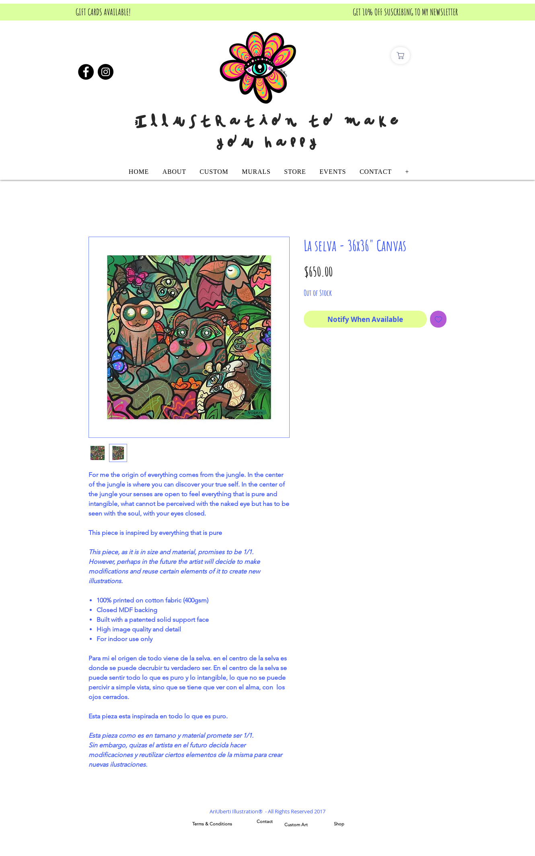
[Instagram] (105, 72)
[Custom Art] (296, 825)
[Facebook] (86, 72)
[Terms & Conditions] (212, 824)
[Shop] (339, 824)
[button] (214, 172)
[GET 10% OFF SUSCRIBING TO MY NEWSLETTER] (405, 12)
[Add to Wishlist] (438, 319)
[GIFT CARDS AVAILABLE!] (103, 12)
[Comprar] (400, 55)
